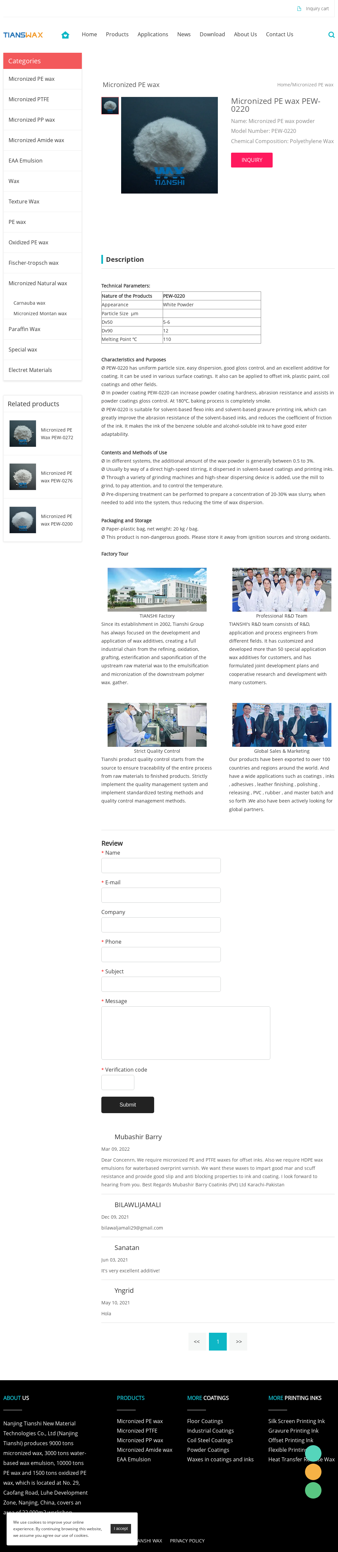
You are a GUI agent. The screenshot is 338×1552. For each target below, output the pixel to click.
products (117, 34)
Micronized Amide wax (36, 140)
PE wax (17, 222)
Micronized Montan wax (40, 313)
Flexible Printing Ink (292, 1449)
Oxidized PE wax (28, 242)
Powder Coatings (208, 1449)
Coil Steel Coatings (210, 1440)
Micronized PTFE (29, 99)
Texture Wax (24, 201)
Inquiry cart (317, 8)
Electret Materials (30, 370)
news (184, 34)
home (89, 34)
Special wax (23, 349)
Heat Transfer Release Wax (301, 1459)
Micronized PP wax (32, 119)
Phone (111, 942)
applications (153, 34)
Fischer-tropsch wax (33, 262)
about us (245, 34)
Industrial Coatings (210, 1430)
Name (110, 853)
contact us (279, 34)
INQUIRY (252, 160)
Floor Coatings (205, 1421)
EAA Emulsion (26, 160)
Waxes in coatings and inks (220, 1459)
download (212, 34)
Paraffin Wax (24, 329)
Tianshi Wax (313, 1453)
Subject (112, 972)
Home (283, 84)
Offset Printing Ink (290, 1440)
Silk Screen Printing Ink (296, 1421)
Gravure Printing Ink (293, 1430)
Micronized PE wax (31, 78)
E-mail (110, 883)
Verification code (124, 1070)
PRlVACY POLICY (187, 1540)
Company (113, 912)
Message (114, 1001)
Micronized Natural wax (38, 283)
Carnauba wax (29, 303)
